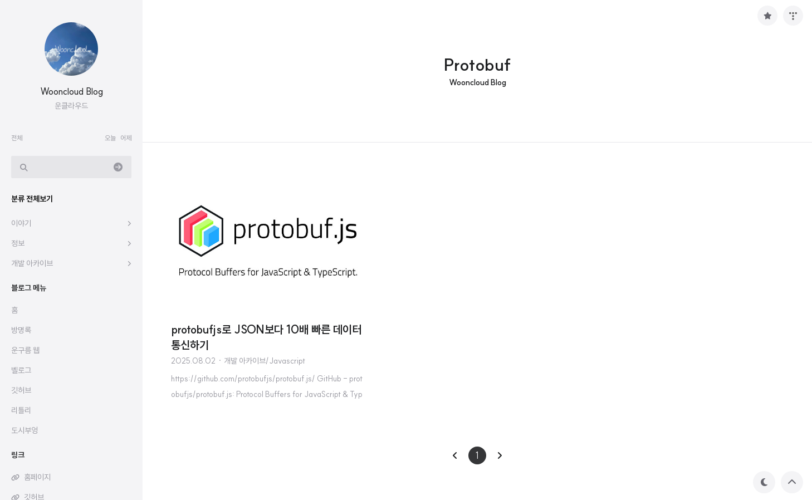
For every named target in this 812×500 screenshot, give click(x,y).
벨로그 (21, 370)
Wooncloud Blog (71, 91)
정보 (18, 243)
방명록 (21, 330)
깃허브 (21, 390)
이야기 (21, 223)
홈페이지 (37, 477)
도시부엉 (24, 430)
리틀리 (21, 410)
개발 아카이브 (32, 263)
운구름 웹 (25, 350)
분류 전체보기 (32, 199)
